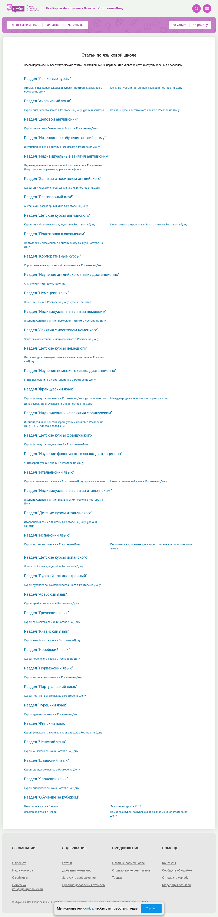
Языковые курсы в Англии (41, 806)
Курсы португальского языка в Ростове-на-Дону (55, 695)
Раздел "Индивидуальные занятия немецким (64, 311)
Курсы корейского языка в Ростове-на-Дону (52, 658)
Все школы (24, 25)
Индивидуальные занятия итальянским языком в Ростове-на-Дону (64, 501)
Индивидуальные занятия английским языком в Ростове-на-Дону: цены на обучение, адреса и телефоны (63, 167)
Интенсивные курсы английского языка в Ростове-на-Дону (62, 146)
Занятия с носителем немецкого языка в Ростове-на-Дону (61, 339)
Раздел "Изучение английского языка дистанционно (71, 274)
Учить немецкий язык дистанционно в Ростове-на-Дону (60, 379)
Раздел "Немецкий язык (45, 293)
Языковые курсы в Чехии (40, 811)
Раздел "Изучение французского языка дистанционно (72, 453)
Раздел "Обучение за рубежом (51, 797)
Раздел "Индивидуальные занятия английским (66, 156)
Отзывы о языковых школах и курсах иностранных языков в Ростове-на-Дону (63, 89)
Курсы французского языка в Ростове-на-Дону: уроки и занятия (65, 398)
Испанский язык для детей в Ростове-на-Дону (53, 566)
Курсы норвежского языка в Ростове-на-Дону (53, 677)
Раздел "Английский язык (47, 101)
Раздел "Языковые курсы (47, 78)
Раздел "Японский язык (45, 779)
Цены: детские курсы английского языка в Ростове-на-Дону (148, 224)
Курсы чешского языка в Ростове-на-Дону (51, 751)
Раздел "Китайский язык (46, 631)
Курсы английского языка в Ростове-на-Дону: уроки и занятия (64, 110)
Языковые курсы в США (125, 806)
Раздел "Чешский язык (44, 742)
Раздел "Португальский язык (50, 686)
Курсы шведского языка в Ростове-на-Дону (52, 769)
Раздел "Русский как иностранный (55, 576)
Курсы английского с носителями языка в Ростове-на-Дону (62, 187)
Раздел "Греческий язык (45, 613)
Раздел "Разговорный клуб (48, 197)
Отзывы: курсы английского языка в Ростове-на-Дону (144, 110)
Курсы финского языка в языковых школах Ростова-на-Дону (63, 732)
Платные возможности (128, 863)
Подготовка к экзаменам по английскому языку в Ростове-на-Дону (64, 244)
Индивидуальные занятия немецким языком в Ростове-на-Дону (65, 320)
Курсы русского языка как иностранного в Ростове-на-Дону (62, 585)
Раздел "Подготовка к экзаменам (54, 234)
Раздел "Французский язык (48, 389)
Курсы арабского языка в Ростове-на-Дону (51, 603)
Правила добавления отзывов (83, 885)
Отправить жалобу (175, 877)
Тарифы (117, 877)
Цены (53, 24)
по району (200, 25)
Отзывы (75, 24)
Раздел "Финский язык (44, 723)
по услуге (179, 25)
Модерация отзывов (176, 885)
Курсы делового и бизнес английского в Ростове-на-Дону (61, 128)
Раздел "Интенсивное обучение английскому (64, 137)
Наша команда (22, 870)
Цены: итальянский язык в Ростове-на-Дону (138, 481)
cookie (88, 908)
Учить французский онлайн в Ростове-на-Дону (54, 462)
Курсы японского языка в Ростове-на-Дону (51, 788)
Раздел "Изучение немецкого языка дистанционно (69, 370)
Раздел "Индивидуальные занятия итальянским (67, 490)
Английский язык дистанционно (45, 283)
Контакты (169, 863)
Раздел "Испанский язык (46, 535)
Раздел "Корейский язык (46, 649)
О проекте (19, 863)
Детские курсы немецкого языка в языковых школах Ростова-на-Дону (64, 359)
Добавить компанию (76, 870)
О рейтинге (20, 877)
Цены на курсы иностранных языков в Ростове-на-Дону (146, 87)
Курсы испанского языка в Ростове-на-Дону (52, 544)
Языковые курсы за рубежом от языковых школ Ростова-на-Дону (149, 813)
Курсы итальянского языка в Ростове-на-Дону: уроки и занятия (64, 481)
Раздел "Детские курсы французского (58, 435)
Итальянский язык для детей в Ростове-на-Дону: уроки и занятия (60, 523)
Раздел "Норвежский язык (48, 668)
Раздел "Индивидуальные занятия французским (67, 413)
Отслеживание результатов (131, 870)
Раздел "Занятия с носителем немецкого (60, 330)
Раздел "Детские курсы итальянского (57, 513)
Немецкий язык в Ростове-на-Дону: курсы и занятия (57, 302)
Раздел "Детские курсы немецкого (55, 348)
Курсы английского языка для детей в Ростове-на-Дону (59, 224)
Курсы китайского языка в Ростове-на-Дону (52, 640)
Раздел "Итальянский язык (48, 472)
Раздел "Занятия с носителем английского (62, 178)
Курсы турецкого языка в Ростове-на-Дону (51, 714)
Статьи (67, 863)
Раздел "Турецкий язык (45, 705)
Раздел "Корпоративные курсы (52, 256)
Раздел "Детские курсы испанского (55, 557)
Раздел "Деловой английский (50, 119)
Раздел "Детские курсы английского (56, 215)
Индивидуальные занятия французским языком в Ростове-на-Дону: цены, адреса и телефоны (64, 423)
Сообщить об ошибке (177, 870)
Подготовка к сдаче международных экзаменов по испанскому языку (151, 546)
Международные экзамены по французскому (139, 398)
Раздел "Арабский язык (45, 594)
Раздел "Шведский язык (46, 760)
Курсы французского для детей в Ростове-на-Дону (56, 444)
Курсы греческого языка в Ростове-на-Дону (52, 622)
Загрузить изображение (79, 877)
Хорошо (151, 908)
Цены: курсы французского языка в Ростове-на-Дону (58, 403)
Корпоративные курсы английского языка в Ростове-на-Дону (63, 265)
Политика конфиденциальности (27, 887)
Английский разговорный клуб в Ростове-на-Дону (56, 206)
